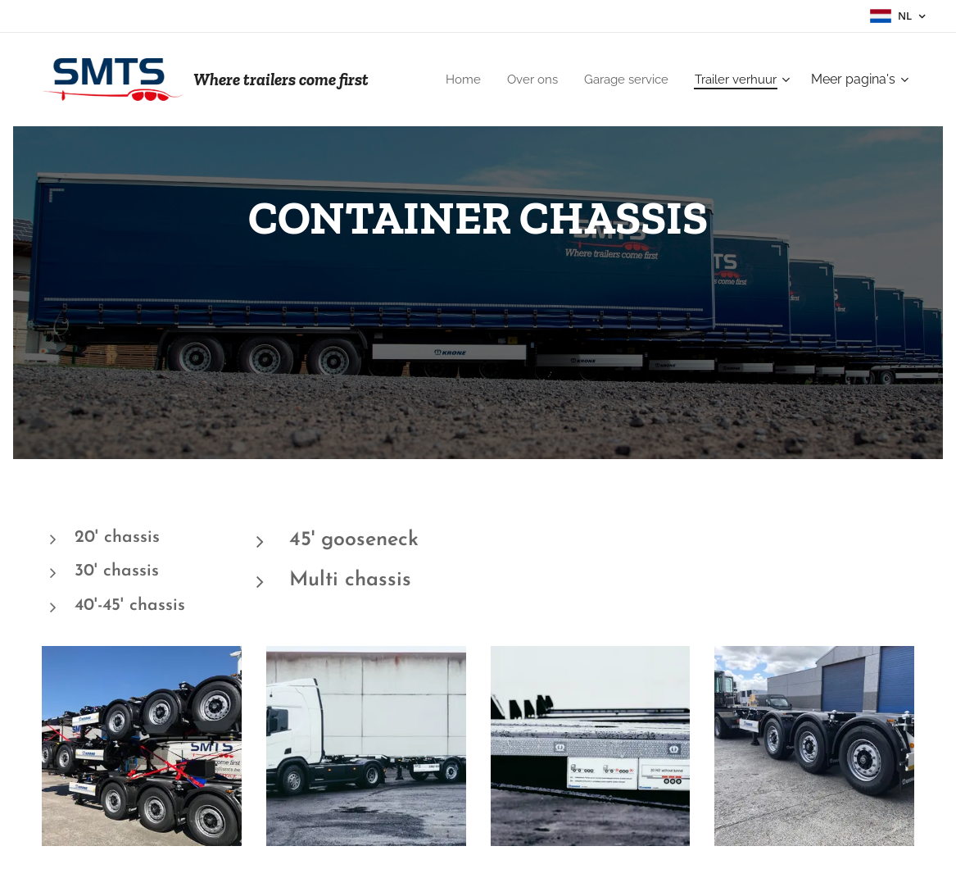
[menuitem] (448, 79)
